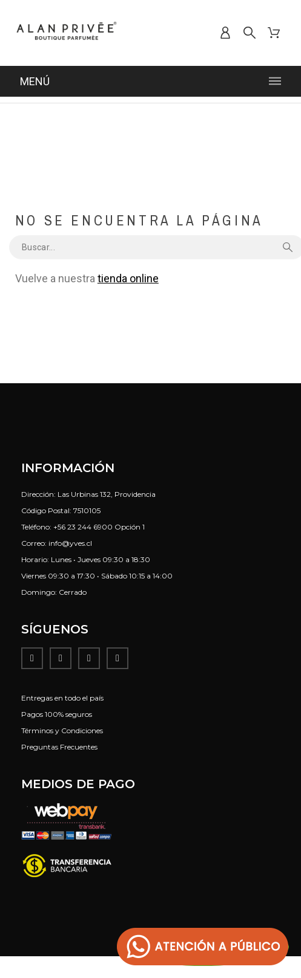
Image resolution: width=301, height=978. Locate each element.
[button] (203, 947)
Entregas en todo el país (62, 697)
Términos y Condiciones (62, 730)
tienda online (128, 278)
